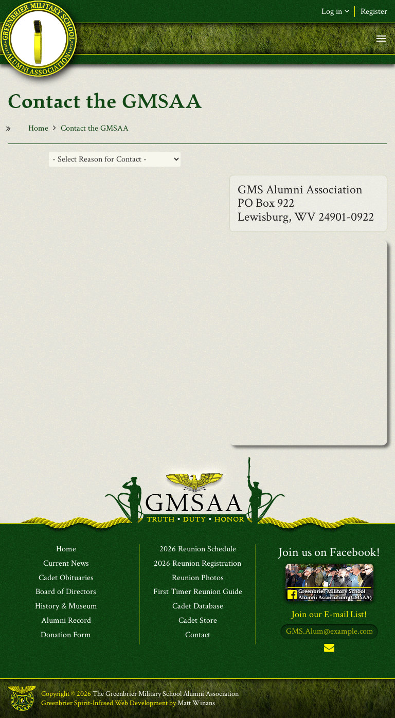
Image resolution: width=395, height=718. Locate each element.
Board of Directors (65, 592)
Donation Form (66, 635)
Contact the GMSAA (95, 128)
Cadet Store (197, 621)
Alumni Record (66, 621)
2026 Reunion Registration (197, 564)
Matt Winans (196, 703)
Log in (335, 11)
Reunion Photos (198, 578)
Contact (197, 635)
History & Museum (66, 606)
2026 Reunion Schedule (197, 549)
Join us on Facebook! (329, 552)
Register (374, 11)
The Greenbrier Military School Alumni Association (166, 693)
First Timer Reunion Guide (197, 592)
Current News (66, 564)
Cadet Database (197, 606)
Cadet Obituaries (66, 578)
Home (38, 128)
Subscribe (329, 650)
